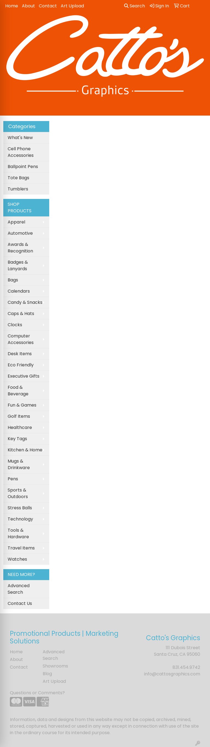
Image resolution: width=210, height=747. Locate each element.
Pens (13, 479)
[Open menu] (199, 107)
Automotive (20, 233)
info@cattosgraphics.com (172, 674)
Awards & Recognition (20, 247)
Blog (47, 673)
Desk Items (20, 354)
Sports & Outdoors (18, 493)
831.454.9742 (186, 667)
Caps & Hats (21, 313)
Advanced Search (19, 589)
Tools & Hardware (18, 533)
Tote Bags (18, 178)
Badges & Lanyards (18, 265)
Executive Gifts (23, 376)
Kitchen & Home (25, 450)
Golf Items (19, 416)
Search (134, 6)
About (28, 6)
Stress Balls (20, 508)
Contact (48, 6)
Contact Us (20, 603)
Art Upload (72, 6)
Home (11, 6)
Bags (13, 280)
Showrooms (55, 666)
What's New (20, 137)
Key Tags (17, 439)
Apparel (16, 222)
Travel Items (21, 548)
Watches (17, 559)
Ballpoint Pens (23, 166)
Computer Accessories (21, 339)
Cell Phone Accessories (21, 152)
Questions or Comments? (37, 693)
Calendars (19, 291)
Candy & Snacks (25, 302)
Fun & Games (22, 405)
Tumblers (18, 189)
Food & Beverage (18, 390)
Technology (20, 519)
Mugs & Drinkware (19, 464)
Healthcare (20, 427)
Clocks (15, 325)
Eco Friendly (21, 365)
